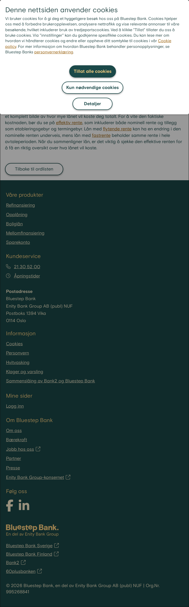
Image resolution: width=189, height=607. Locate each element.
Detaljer (92, 104)
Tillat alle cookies (93, 71)
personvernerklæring (53, 52)
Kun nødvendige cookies (92, 87)
